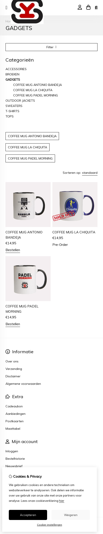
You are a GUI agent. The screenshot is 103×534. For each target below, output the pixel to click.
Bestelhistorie (15, 459)
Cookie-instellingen (49, 524)
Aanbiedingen (16, 414)
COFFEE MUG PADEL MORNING (35, 95)
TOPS (10, 116)
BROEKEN (12, 74)
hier (61, 500)
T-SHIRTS (12, 111)
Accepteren (28, 515)
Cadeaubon (14, 406)
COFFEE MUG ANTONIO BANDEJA (37, 85)
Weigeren (70, 515)
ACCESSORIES (16, 69)
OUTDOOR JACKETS (20, 101)
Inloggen (12, 451)
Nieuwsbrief (14, 466)
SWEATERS (14, 106)
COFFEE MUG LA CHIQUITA (32, 90)
